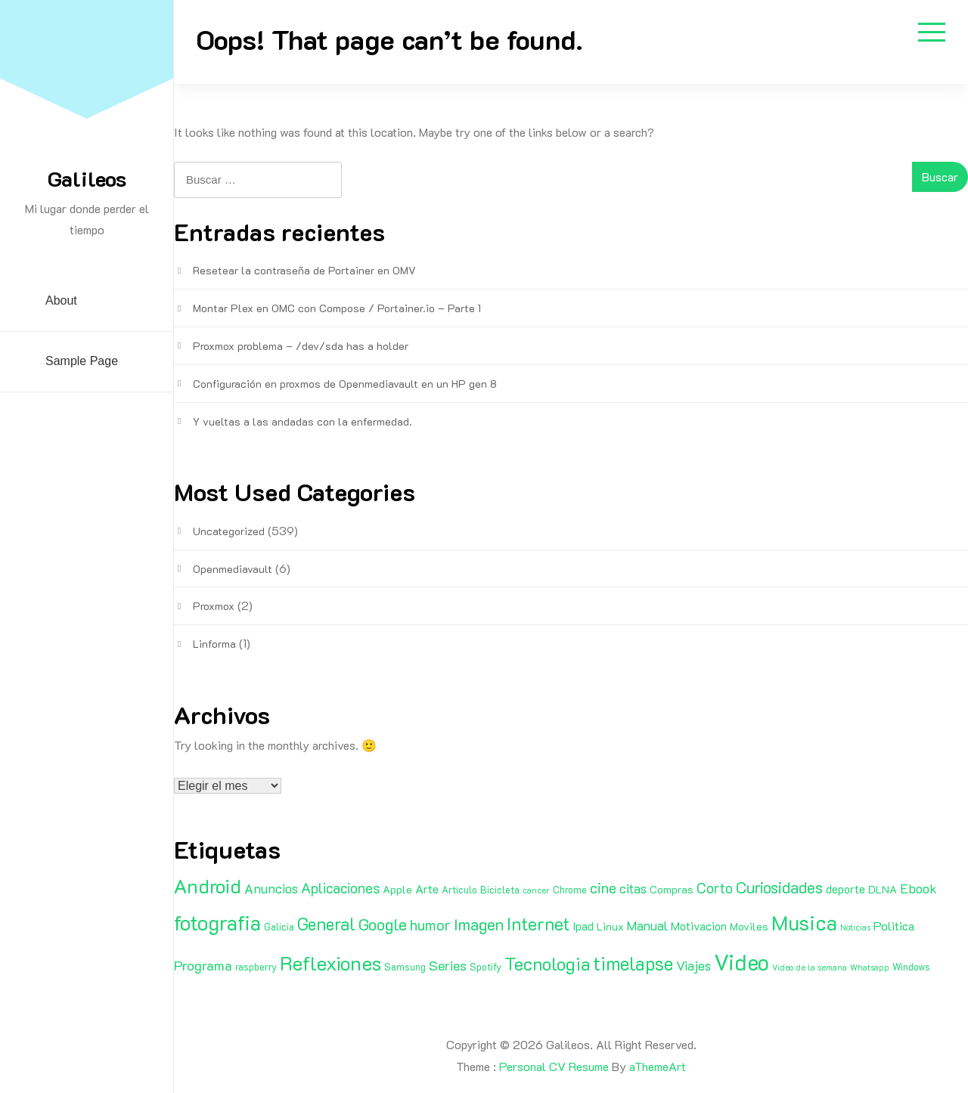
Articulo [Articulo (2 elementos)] (459, 890)
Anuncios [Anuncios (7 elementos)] (271, 888)
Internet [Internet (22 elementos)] (538, 923)
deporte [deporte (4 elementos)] (845, 888)
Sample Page (81, 361)
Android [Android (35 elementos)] (207, 886)
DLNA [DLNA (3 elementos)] (882, 889)
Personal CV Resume (554, 1066)
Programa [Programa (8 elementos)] (203, 965)
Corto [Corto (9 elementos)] (715, 887)
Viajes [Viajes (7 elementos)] (693, 965)
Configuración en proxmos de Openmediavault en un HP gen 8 (345, 383)
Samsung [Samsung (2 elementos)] (405, 967)
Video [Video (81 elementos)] (741, 961)
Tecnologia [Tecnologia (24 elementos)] (547, 963)
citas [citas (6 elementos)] (633, 888)
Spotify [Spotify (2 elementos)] (485, 967)
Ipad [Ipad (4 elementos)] (583, 926)
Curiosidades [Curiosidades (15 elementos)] (779, 887)
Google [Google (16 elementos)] (382, 924)
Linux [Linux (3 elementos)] (610, 926)
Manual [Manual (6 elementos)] (647, 925)
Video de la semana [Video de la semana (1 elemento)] (809, 967)
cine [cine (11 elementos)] (603, 887)
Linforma (214, 643)
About (61, 300)
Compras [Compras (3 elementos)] (671, 889)
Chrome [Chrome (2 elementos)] (570, 890)
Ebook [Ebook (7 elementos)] (918, 888)
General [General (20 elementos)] (326, 923)
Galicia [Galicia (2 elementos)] (279, 927)
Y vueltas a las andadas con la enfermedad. (302, 421)
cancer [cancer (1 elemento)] (536, 890)
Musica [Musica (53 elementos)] (804, 922)
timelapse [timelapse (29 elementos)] (633, 963)
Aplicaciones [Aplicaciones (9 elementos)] (340, 887)
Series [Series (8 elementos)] (448, 965)
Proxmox (213, 606)
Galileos (87, 178)
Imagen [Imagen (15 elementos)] (479, 924)
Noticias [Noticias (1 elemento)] (855, 927)
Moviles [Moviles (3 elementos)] (749, 926)
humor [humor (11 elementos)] (430, 924)
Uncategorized (229, 531)
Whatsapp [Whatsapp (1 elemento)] (869, 967)
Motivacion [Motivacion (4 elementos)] (699, 926)
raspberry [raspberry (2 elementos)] (256, 967)
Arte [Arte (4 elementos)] (427, 888)
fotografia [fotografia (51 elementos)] (217, 922)
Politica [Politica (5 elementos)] (893, 926)
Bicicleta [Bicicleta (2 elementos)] (500, 890)
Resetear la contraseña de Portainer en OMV (304, 270)
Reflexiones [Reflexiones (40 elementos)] (330, 963)
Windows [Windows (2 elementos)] (911, 967)
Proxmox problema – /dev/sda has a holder (300, 346)
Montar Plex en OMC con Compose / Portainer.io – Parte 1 (337, 308)
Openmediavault (232, 569)
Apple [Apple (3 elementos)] (397, 889)
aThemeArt (657, 1066)
